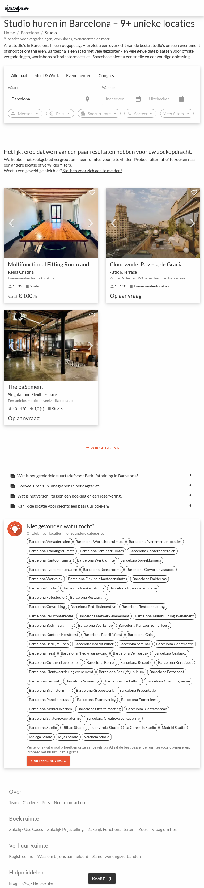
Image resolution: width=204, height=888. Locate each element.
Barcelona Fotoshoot (167, 671)
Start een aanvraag (48, 761)
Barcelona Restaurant (88, 597)
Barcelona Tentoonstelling (143, 606)
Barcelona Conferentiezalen (152, 551)
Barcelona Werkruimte (96, 560)
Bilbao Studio (74, 727)
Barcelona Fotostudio (47, 597)
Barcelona (30, 32)
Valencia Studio (96, 736)
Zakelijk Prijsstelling (65, 829)
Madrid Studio (173, 727)
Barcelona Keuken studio (83, 588)
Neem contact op (69, 802)
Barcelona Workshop (95, 625)
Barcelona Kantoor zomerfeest (143, 625)
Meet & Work (46, 75)
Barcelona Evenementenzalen (53, 569)
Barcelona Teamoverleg (96, 699)
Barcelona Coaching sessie (168, 681)
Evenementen (78, 75)
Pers (46, 802)
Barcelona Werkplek (45, 578)
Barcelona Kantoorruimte (50, 560)
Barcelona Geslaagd (170, 653)
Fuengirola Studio (105, 727)
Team (14, 802)
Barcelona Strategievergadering (55, 718)
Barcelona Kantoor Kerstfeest (53, 634)
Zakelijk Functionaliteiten (111, 829)
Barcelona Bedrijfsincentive (93, 606)
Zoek (143, 829)
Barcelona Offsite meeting (99, 709)
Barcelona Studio (43, 588)
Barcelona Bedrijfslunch (49, 643)
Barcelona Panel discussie (50, 699)
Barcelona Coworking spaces (150, 569)
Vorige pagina (102, 447)
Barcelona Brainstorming (49, 690)
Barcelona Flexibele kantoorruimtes (97, 578)
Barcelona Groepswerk (95, 690)
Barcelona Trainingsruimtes (51, 551)
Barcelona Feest (42, 653)
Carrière (30, 802)
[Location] (51, 98)
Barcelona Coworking (47, 606)
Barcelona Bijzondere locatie (133, 588)
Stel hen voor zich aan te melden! (92, 170)
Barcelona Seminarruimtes (102, 551)
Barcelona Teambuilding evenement (164, 616)
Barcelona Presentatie (137, 690)
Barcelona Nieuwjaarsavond (84, 653)
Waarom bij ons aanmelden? (62, 856)
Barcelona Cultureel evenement (55, 662)
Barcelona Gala (140, 634)
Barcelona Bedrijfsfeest (103, 634)
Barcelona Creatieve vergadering (113, 718)
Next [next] (90, 222)
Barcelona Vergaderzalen (49, 541)
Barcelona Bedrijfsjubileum (121, 671)
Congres (106, 75)
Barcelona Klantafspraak (146, 709)
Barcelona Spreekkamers (140, 560)
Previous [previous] (11, 222)
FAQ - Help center (37, 883)
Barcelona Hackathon (123, 681)
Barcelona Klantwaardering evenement (61, 671)
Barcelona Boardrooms (102, 569)
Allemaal (19, 75)
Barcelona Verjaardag (130, 653)
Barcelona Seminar (134, 643)
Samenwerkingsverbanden (116, 856)
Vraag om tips (164, 829)
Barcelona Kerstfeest (175, 662)
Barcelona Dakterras (150, 578)
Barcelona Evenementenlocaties (155, 541)
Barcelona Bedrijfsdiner (94, 643)
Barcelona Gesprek (44, 681)
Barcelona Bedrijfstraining (51, 625)
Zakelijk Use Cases (26, 829)
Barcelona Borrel (101, 662)
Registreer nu (21, 856)
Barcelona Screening (82, 681)
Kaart (101, 878)
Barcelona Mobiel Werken (50, 709)
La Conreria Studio (140, 727)
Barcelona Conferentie (175, 643)
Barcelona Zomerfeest (139, 699)
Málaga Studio (40, 736)
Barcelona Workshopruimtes (99, 541)
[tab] (102, 475)
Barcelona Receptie (136, 662)
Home (9, 32)
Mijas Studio (68, 736)
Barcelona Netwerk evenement (104, 616)
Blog (13, 883)
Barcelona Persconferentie (51, 616)
